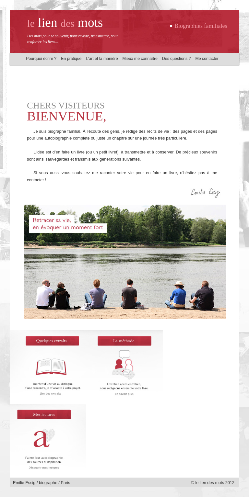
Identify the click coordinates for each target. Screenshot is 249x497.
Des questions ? (176, 58)
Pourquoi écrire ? (41, 58)
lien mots (65, 22)
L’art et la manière (102, 58)
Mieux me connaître (140, 58)
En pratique (71, 58)
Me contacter (206, 58)
